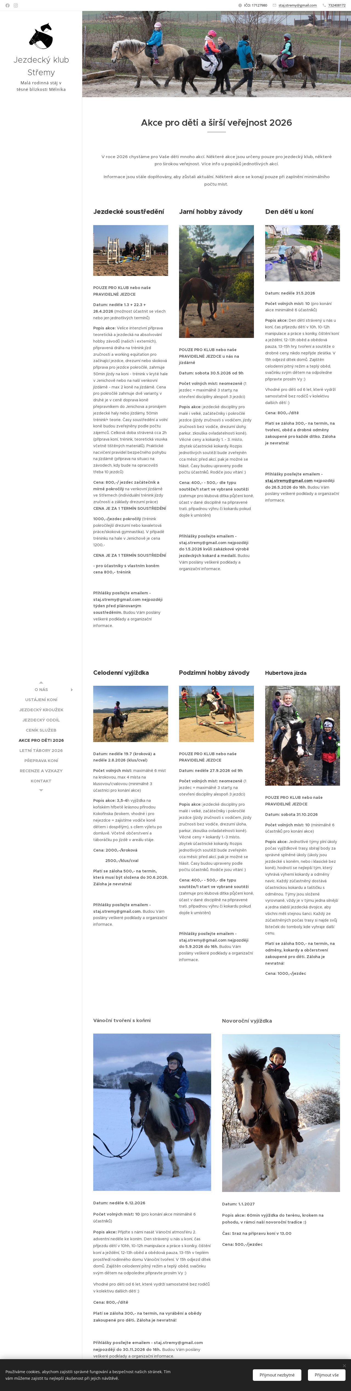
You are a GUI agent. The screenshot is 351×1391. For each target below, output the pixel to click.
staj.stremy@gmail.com (298, 5)
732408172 (337, 5)
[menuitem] (41, 689)
